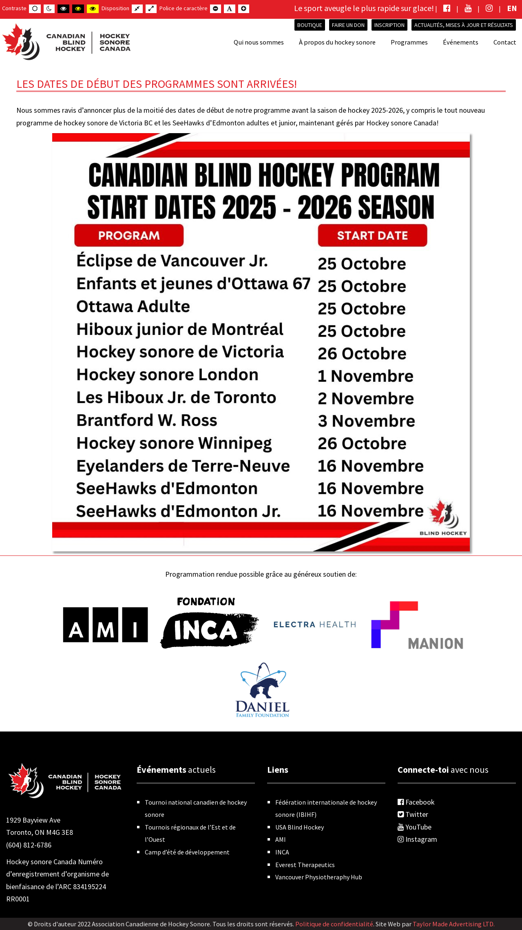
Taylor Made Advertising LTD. (454, 924)
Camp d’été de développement (187, 852)
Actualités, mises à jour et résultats (463, 25)
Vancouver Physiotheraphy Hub (318, 877)
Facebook (416, 802)
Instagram (417, 839)
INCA (282, 852)
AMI (280, 839)
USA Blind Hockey (299, 827)
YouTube (414, 827)
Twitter (413, 814)
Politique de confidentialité (334, 924)
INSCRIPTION (389, 25)
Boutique (309, 25)
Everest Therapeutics (305, 865)
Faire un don (348, 25)
